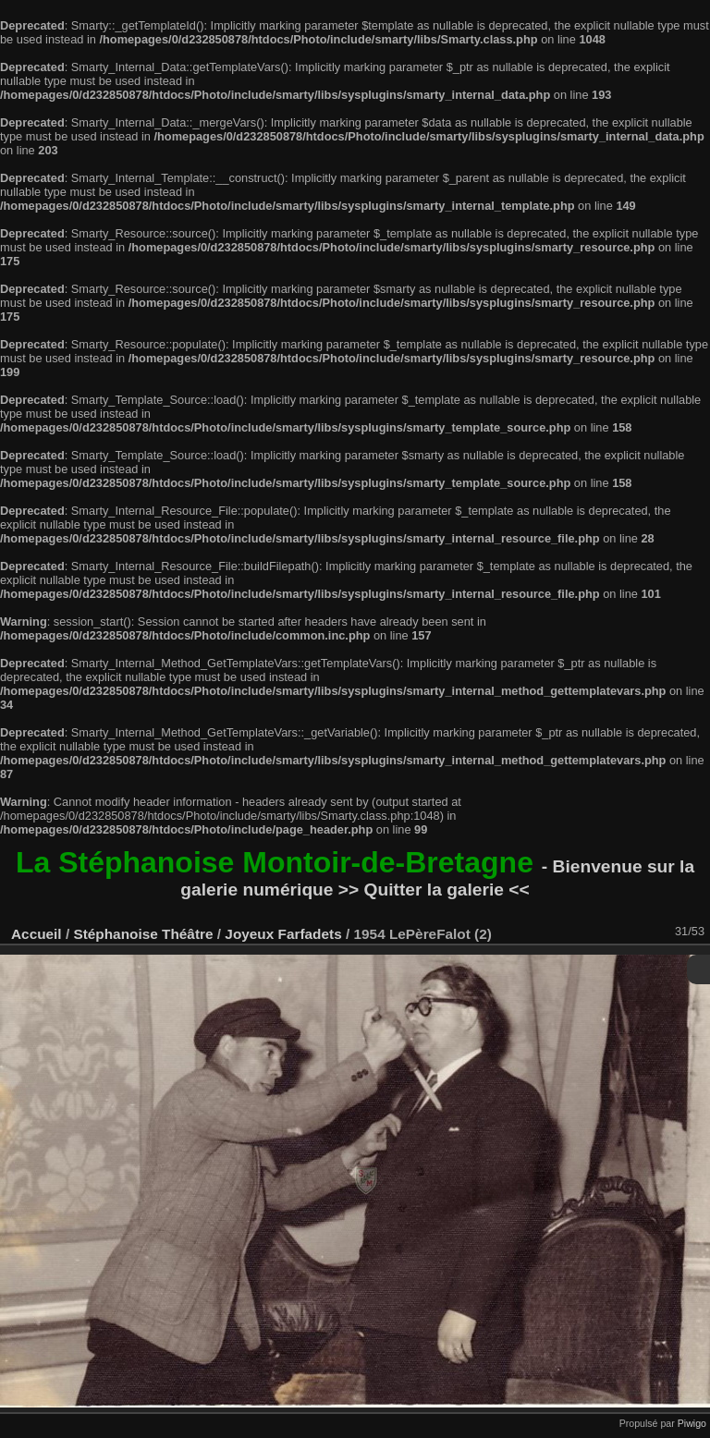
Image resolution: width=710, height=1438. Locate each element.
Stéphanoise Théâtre (143, 934)
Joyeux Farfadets (283, 934)
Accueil (36, 934)
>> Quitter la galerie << (434, 889)
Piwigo (692, 1423)
